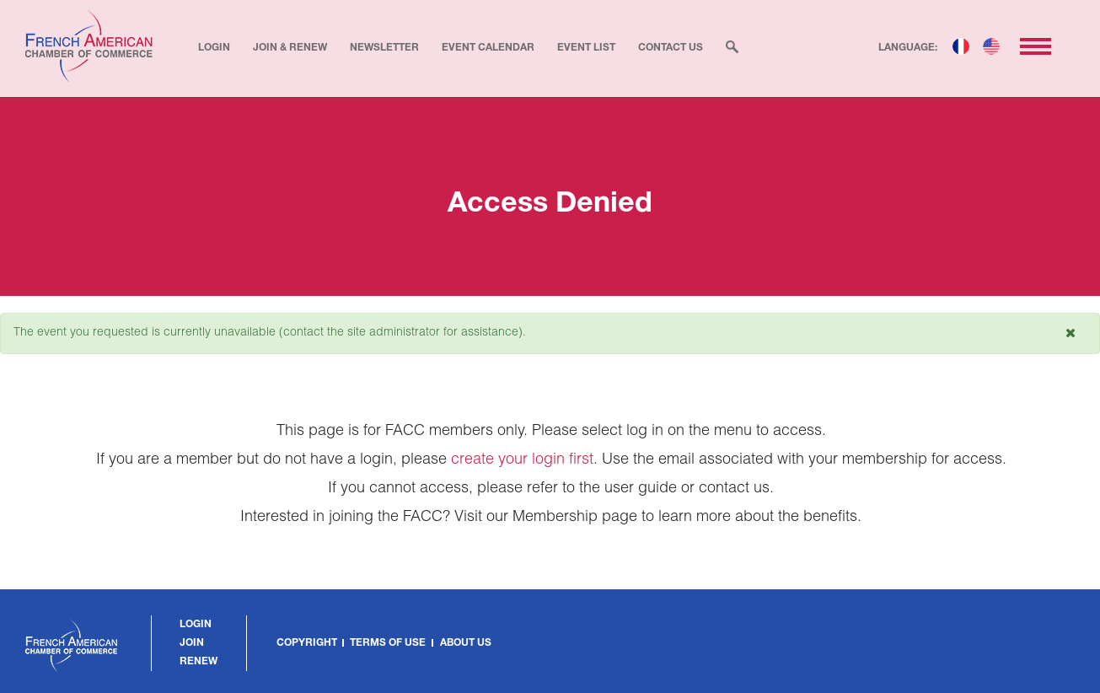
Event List (586, 47)
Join (192, 642)
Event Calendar (488, 47)
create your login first (522, 460)
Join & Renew (290, 47)
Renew (198, 661)
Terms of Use (388, 642)
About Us (465, 642)
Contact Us (670, 47)
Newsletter (384, 47)
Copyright (306, 642)
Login (214, 47)
